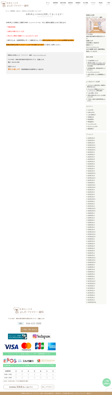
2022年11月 (91, 187)
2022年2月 (91, 194)
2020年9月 (91, 213)
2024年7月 (91, 175)
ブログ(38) (90, 110)
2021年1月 (91, 206)
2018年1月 (91, 278)
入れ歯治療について (93, 60)
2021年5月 (91, 203)
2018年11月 (91, 260)
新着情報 (55, 4)
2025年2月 (91, 168)
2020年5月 (91, 222)
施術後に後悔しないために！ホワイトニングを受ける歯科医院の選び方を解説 (96, 64)
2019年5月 (91, 245)
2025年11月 (91, 147)
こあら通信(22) (92, 114)
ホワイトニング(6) (92, 126)
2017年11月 (91, 281)
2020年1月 (91, 229)
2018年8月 (91, 267)
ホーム (48, 4)
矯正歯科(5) (91, 121)
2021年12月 (91, 199)
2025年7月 (91, 156)
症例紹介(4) (91, 117)
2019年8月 (91, 238)
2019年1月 (91, 255)
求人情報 (85, 4)
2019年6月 (91, 243)
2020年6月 (91, 220)
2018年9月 (91, 264)
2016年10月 (92, 302)
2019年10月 (91, 236)
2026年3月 (91, 138)
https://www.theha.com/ (39, 55)
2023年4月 (91, 182)
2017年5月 (91, 292)
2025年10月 (91, 149)
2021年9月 (91, 201)
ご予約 (108, 4)
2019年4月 (91, 248)
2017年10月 (91, 283)
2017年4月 (91, 295)
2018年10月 (91, 262)
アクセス (93, 4)
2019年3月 (91, 250)
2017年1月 (91, 299)
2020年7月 (91, 217)
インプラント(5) (92, 124)
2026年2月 (91, 140)
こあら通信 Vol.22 (93, 93)
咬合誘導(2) (91, 119)
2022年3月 (91, 192)
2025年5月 (91, 161)
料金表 (100, 4)
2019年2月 (91, 253)
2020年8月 (91, 215)
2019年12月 (91, 231)
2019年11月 (91, 234)
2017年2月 (91, 297)
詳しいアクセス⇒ (47, 387)
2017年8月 (91, 288)
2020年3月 (91, 227)
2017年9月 (91, 285)
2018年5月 (91, 274)
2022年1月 (91, 196)
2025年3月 (91, 166)
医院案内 (78, 4)
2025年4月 (91, 163)
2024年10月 (91, 173)
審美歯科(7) (91, 128)
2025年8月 (91, 154)
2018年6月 (91, 271)
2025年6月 (91, 159)
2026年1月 (91, 142)
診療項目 (70, 4)
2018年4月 (91, 276)
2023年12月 (91, 177)
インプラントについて (94, 72)
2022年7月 (91, 189)
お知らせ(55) (91, 112)
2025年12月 (91, 145)
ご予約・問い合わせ (29, 330)
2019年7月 (91, 241)
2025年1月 (91, 170)
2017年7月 (91, 290)
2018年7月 (91, 269)
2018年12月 (91, 257)
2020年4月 (91, 224)
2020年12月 (91, 208)
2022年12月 (91, 185)
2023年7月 (91, 180)
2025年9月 (91, 152)
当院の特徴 (63, 4)
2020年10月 (91, 210)
